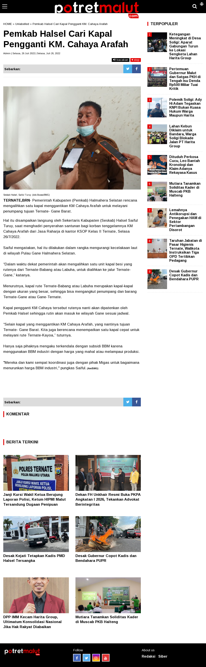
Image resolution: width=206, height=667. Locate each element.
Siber (163, 656)
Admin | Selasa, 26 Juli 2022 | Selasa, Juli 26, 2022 (31, 53)
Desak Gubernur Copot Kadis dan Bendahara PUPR (184, 275)
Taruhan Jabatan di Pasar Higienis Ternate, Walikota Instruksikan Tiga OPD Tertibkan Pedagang (185, 250)
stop (136, 59)
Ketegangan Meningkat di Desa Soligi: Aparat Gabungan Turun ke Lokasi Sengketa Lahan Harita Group (185, 46)
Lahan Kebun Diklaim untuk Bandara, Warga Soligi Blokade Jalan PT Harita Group (182, 136)
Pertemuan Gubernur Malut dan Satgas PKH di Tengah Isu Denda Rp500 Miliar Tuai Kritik (185, 79)
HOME (7, 24)
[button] (201, 2)
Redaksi (148, 656)
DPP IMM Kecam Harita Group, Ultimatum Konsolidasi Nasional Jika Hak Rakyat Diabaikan (32, 622)
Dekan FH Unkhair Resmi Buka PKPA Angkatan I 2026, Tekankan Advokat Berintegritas (107, 499)
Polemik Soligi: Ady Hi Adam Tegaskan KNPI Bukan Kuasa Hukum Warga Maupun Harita (185, 107)
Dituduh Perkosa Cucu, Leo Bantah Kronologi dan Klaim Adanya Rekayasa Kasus (184, 165)
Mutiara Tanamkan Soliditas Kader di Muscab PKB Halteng (185, 189)
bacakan (120, 59)
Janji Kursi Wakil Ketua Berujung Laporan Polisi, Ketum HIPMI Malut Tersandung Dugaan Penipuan (34, 499)
